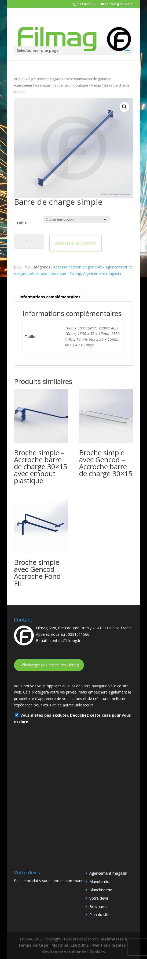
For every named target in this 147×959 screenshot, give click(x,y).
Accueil (19, 78)
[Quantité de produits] (29, 241)
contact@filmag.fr (65, 640)
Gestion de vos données (65, 951)
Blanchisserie (100, 889)
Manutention (100, 881)
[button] (124, 107)
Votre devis (99, 898)
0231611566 (86, 4)
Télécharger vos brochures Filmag (49, 664)
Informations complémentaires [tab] (50, 296)
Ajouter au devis (75, 243)
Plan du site (99, 914)
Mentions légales (109, 945)
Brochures (98, 906)
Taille (21, 222)
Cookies (97, 951)
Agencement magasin (45, 78)
